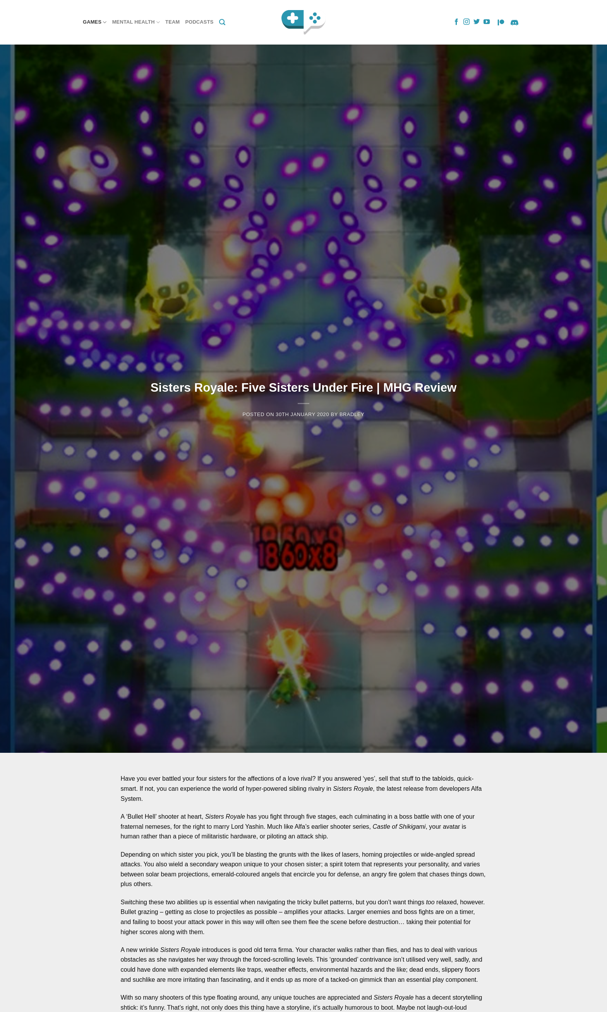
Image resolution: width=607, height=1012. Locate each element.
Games (95, 22)
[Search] (222, 22)
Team (172, 22)
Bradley (352, 414)
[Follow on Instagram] (466, 22)
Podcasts (199, 22)
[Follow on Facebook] (456, 22)
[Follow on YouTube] (487, 22)
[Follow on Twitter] (476, 22)
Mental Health (136, 22)
